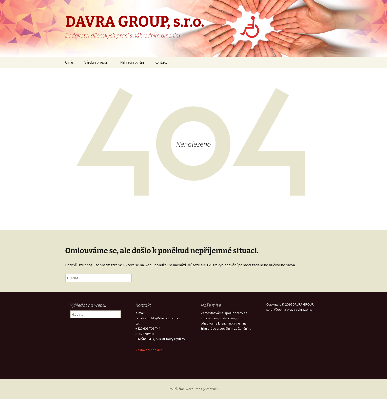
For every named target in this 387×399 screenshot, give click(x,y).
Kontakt (161, 62)
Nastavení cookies (149, 350)
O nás (69, 62)
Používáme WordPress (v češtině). (193, 389)
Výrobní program (97, 62)
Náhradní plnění (132, 62)
